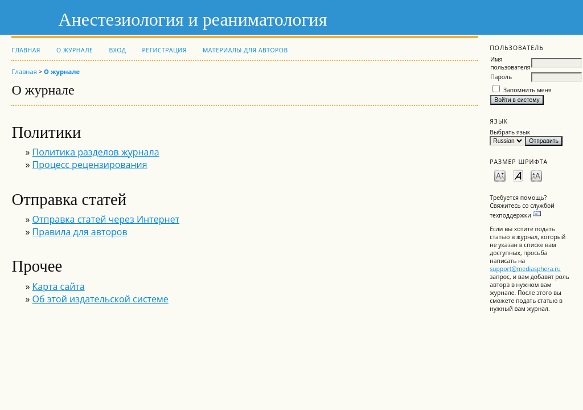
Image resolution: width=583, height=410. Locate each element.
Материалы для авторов (245, 50)
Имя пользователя (510, 63)
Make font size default (518, 175)
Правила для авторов (80, 232)
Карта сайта (58, 286)
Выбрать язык (510, 132)
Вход (117, 50)
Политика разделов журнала (95, 152)
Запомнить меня (527, 90)
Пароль (501, 77)
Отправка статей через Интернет (106, 219)
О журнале (74, 50)
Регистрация (164, 50)
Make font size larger (536, 175)
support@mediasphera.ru (525, 269)
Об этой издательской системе (100, 299)
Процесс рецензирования (89, 164)
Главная (25, 50)
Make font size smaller (500, 175)
